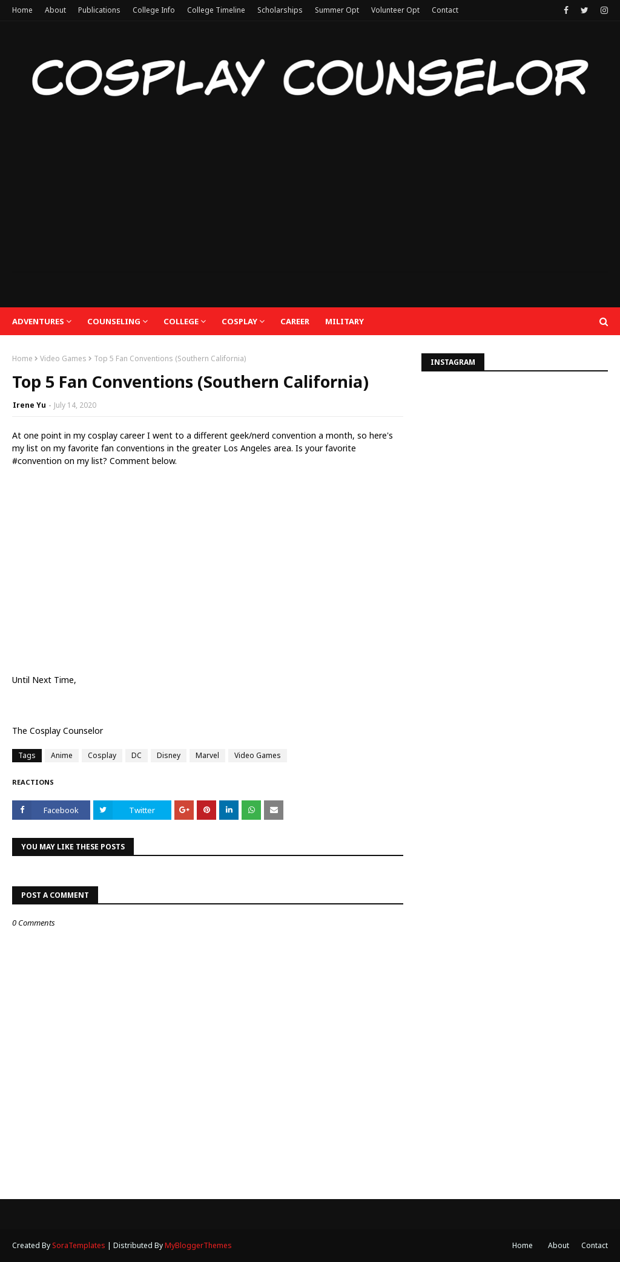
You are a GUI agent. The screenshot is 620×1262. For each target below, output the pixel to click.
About (55, 10)
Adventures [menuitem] (38, 321)
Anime (62, 755)
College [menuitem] (181, 321)
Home (22, 10)
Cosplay (102, 755)
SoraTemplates (78, 1245)
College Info (154, 10)
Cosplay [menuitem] (239, 321)
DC (136, 755)
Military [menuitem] (344, 321)
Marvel (207, 755)
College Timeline (216, 10)
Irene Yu (29, 405)
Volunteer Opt (395, 10)
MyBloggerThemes (198, 1245)
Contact (445, 10)
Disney (168, 755)
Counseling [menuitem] (113, 321)
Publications (99, 10)
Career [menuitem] (294, 321)
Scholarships (280, 10)
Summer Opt (337, 10)
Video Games (63, 358)
